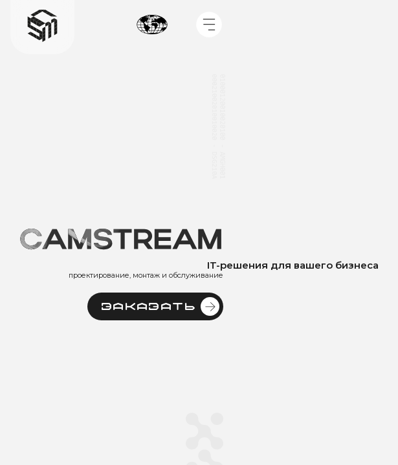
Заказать (160, 306)
